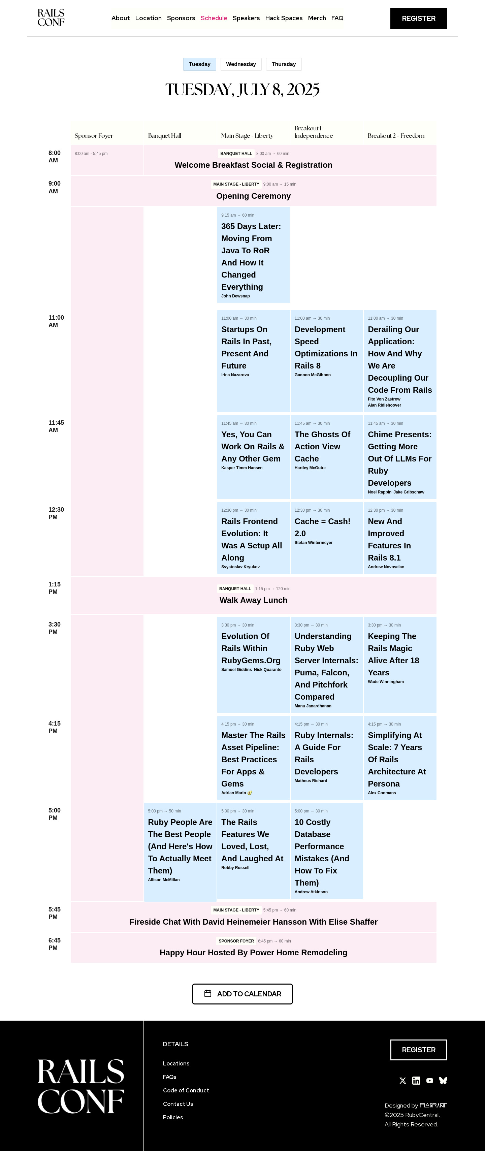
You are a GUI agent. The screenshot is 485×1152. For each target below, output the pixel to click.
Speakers (246, 18)
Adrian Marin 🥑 (236, 793)
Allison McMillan (164, 880)
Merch (317, 18)
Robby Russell (235, 868)
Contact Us (178, 1104)
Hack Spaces (284, 18)
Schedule (214, 18)
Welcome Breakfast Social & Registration (253, 165)
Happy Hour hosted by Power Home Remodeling (253, 953)
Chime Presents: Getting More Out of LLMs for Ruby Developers (399, 459)
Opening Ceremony (253, 196)
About (120, 18)
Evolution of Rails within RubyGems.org (251, 648)
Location (148, 18)
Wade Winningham (386, 682)
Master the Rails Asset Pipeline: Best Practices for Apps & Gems (253, 760)
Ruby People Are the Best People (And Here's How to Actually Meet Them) (180, 846)
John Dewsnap (235, 296)
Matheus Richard (311, 781)
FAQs (169, 1077)
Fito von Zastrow (384, 399)
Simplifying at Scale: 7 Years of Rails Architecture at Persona (397, 760)
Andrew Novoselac (386, 567)
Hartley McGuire (310, 468)
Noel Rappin (379, 492)
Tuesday (200, 64)
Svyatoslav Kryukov (240, 567)
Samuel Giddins (236, 670)
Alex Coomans (382, 793)
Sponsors (181, 18)
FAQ (337, 18)
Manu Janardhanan (313, 706)
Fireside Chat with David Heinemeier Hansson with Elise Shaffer (253, 922)
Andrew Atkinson (311, 892)
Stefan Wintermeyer (314, 543)
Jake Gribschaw (408, 492)
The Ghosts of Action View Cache (322, 446)
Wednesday (241, 64)
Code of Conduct (186, 1091)
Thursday (284, 64)
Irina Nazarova (235, 375)
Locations (176, 1064)
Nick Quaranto (268, 670)
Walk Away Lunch (254, 600)
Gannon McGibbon (313, 375)
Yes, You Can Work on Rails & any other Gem (253, 446)
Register (418, 18)
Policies (173, 1118)
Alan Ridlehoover (384, 405)
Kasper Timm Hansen (242, 468)
